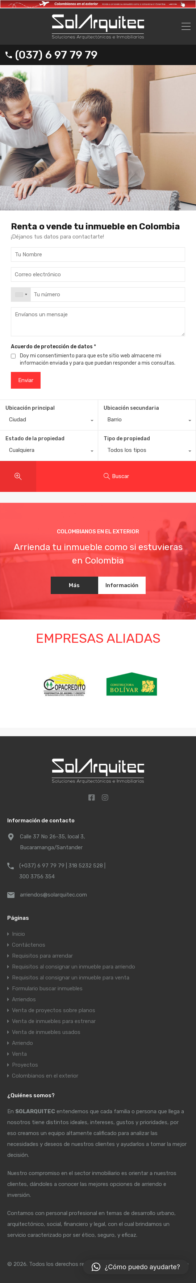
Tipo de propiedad (127, 439)
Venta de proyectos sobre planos (53, 1010)
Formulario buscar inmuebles (47, 988)
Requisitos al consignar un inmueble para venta (70, 977)
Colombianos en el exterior (45, 1075)
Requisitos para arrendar (42, 956)
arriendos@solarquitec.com (53, 894)
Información (121, 585)
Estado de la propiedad (34, 439)
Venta (19, 1054)
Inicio (18, 934)
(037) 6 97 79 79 (56, 54)
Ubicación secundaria (131, 408)
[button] (136, 1267)
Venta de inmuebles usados (46, 1032)
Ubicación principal (30, 408)
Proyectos (25, 1065)
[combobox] (21, 294)
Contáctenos (28, 945)
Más (74, 585)
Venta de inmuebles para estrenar (54, 1021)
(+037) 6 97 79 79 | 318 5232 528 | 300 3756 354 (62, 871)
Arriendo (22, 1043)
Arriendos (24, 999)
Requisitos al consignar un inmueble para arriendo (73, 966)
